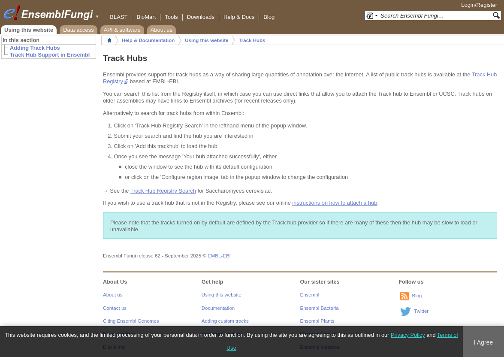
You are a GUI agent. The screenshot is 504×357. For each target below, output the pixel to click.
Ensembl (310, 294)
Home (109, 40)
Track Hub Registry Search (163, 191)
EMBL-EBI (219, 255)
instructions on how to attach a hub (335, 203)
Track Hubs (251, 40)
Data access (78, 30)
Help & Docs (238, 17)
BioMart (146, 17)
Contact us (115, 308)
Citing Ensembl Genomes (131, 321)
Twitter (421, 311)
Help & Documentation (148, 40)
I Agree (483, 342)
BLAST (118, 17)
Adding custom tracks (225, 321)
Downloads (200, 17)
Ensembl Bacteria (319, 308)
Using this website (28, 30)
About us (161, 30)
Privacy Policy (408, 335)
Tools (171, 17)
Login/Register (479, 5)
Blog (269, 17)
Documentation (218, 308)
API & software (122, 30)
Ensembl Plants (317, 321)
